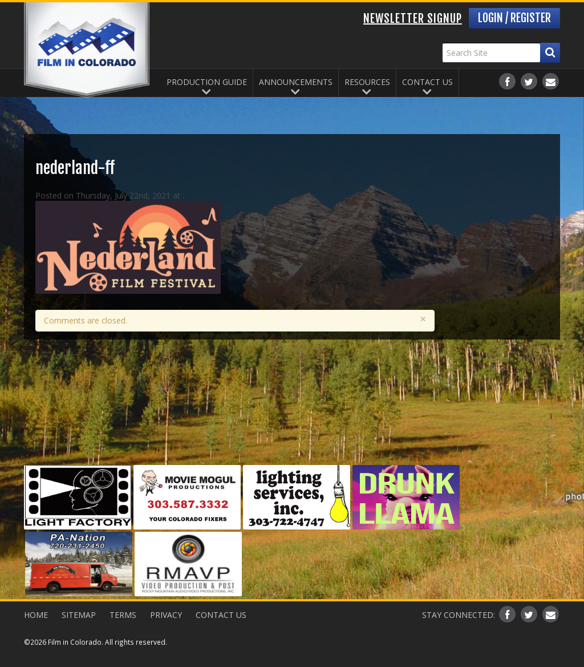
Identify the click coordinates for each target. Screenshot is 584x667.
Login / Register (514, 18)
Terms (123, 614)
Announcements (295, 81)
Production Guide (207, 81)
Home (36, 614)
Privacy (166, 614)
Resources (367, 81)
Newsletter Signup (412, 18)
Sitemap (79, 614)
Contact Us (427, 81)
